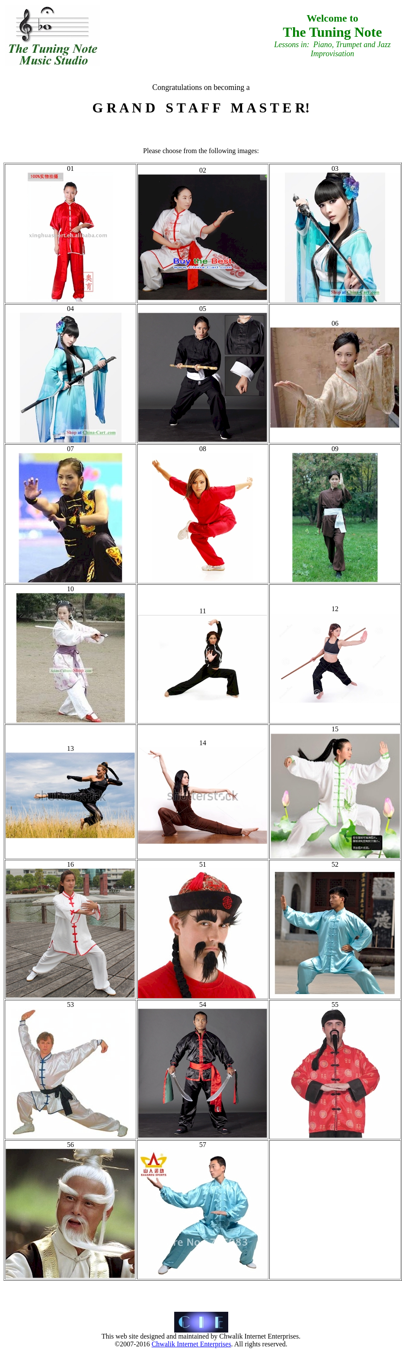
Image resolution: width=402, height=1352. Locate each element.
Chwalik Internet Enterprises (191, 1344)
